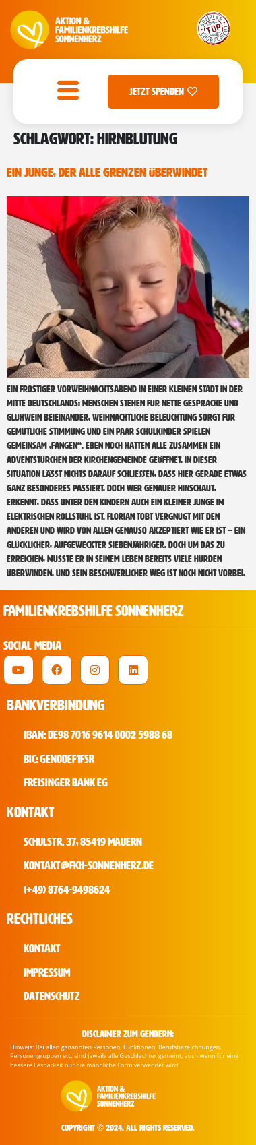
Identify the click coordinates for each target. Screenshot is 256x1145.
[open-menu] (65, 92)
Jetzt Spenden (163, 91)
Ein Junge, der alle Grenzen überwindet (107, 172)
